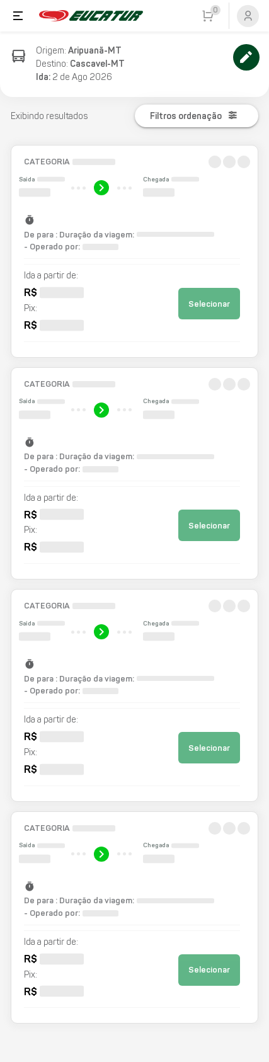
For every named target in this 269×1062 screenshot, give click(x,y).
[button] (134, 251)
